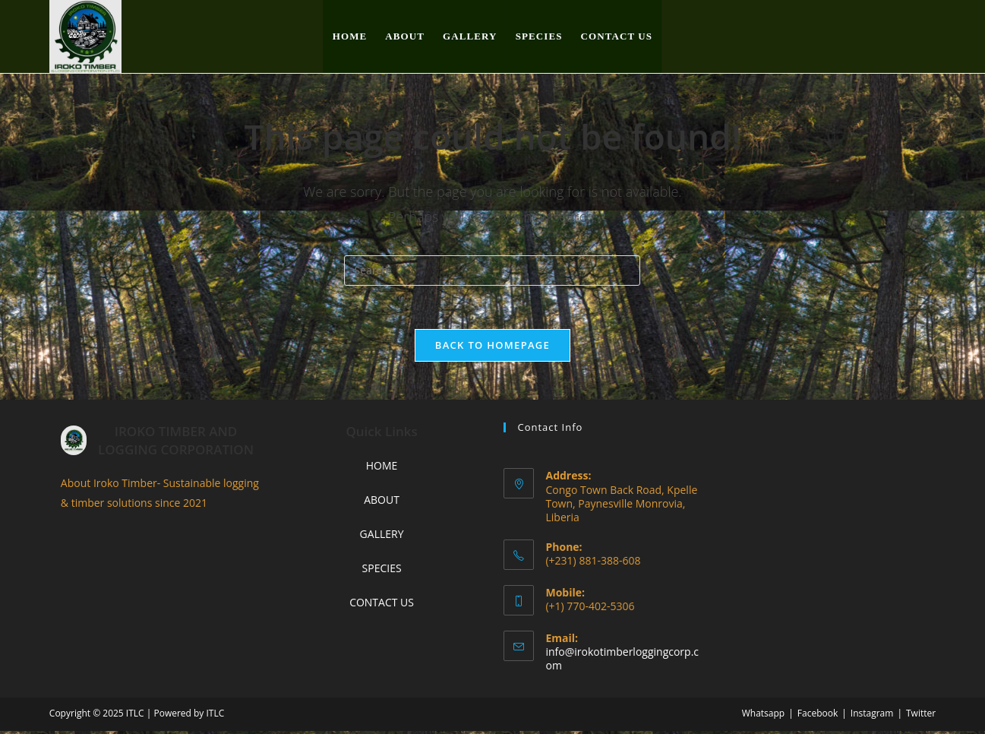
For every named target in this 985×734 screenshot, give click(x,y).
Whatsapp (763, 716)
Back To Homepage (492, 347)
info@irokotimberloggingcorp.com (622, 661)
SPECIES (382, 570)
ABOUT (381, 502)
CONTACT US (381, 605)
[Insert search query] (492, 270)
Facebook (817, 716)
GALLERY (382, 536)
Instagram (872, 716)
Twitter (921, 716)
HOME (382, 467)
